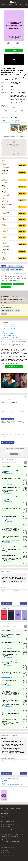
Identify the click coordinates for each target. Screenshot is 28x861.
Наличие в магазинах (8, 333)
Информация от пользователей (11, 335)
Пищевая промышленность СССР (8, 821)
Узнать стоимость (18, 284)
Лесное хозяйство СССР (6, 813)
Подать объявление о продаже (9, 425)
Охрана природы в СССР (6, 828)
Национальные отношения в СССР (8, 855)
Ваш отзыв (4, 586)
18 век (15, 4)
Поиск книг (3, 4)
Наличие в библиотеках (9, 328)
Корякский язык (4, 854)
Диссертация (18, 111)
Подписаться (14, 454)
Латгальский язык (5, 852)
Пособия (3, 833)
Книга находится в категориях (10, 337)
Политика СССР (4, 811)
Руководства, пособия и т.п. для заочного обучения (12, 849)
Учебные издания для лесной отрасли (9, 839)
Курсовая (18, 110)
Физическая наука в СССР (6, 829)
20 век (3, 783)
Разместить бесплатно (8, 442)
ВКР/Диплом (19, 266)
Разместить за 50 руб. (7, 419)
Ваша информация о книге (8, 758)
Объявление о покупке (9, 324)
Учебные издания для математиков (9, 838)
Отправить (23, 603)
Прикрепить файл (6, 603)
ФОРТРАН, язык (4, 850)
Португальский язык (5, 826)
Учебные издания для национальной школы (11, 808)
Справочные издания (5, 815)
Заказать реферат (6, 284)
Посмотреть (22, 165)
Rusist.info (15, 2)
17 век (10, 4)
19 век (21, 4)
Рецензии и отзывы (8, 330)
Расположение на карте (6, 473)
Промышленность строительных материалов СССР (12, 834)
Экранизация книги (14, 60)
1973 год (4, 780)
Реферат (12, 110)
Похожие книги (7, 332)
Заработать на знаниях (17, 269)
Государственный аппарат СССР (8, 823)
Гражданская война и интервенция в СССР (10, 836)
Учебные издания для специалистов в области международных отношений (11, 846)
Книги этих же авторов (9, 326)
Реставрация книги (15, 124)
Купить (14, 50)
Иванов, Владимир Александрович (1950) (12, 784)
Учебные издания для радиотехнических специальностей (14, 810)
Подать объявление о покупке (9, 402)
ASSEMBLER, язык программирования (9, 824)
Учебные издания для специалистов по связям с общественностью (11, 817)
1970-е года (5, 781)
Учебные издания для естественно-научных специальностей (10, 842)
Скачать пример (6, 287)
